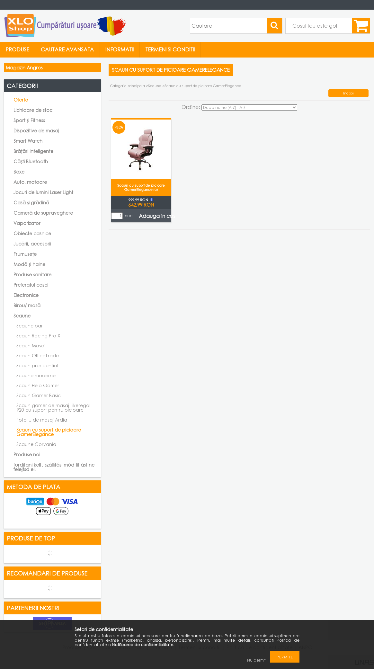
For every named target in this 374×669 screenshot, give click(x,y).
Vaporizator (26, 223)
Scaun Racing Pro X (38, 335)
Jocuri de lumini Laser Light (43, 192)
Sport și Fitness (29, 120)
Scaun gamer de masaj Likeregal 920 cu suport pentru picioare (53, 408)
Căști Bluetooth (30, 161)
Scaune (155, 86)
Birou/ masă (26, 305)
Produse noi (26, 454)
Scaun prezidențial (37, 365)
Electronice (26, 295)
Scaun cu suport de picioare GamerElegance (48, 432)
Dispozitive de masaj (36, 130)
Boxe (18, 171)
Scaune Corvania (36, 444)
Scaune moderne (36, 375)
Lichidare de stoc (32, 110)
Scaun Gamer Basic (38, 395)
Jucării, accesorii (32, 243)
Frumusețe (25, 254)
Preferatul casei (30, 285)
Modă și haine (29, 264)
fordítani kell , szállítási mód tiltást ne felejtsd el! (53, 467)
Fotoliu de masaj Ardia (41, 420)
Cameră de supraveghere (43, 213)
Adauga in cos (157, 216)
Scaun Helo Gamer (37, 385)
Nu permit (256, 660)
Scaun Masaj (30, 345)
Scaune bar (29, 325)
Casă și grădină (31, 202)
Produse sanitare (32, 274)
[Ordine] (249, 107)
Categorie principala (127, 86)
